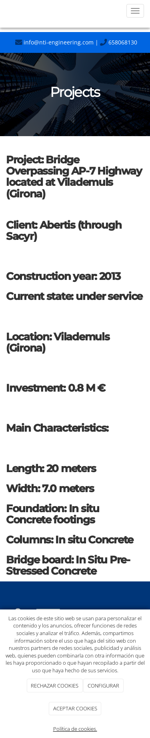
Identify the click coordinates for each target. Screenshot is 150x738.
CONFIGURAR (103, 685)
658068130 (118, 42)
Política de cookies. (75, 728)
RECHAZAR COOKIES (54, 685)
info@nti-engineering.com (54, 42)
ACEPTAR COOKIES (75, 708)
